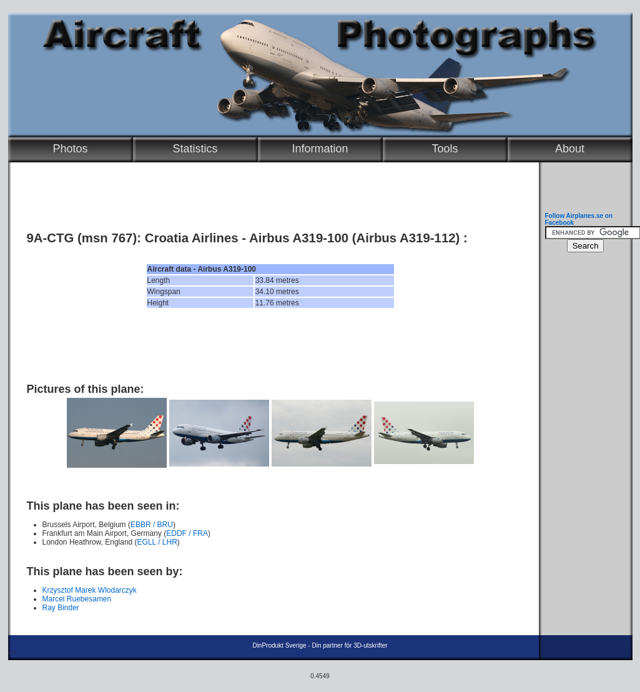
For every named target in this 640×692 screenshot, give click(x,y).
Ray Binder (60, 607)
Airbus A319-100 (298, 238)
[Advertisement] (270, 345)
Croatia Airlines (192, 238)
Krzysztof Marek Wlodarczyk (89, 590)
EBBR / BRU (151, 524)
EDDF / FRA (187, 533)
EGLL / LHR (157, 542)
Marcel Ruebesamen (77, 599)
